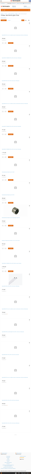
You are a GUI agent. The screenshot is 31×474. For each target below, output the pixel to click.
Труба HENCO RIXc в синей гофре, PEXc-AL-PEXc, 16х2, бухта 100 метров (13, 331)
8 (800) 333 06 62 (3, 454)
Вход (25, 3)
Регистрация (28, 3)
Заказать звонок (4, 453)
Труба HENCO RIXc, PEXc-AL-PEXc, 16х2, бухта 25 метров (10, 354)
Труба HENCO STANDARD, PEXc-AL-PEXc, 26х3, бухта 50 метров (11, 126)
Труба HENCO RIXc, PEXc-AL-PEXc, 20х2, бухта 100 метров (10, 80)
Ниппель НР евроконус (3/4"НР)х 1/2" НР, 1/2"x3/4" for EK (11, 240)
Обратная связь (19, 453)
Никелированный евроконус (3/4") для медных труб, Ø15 (11, 217)
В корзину (10, 65)
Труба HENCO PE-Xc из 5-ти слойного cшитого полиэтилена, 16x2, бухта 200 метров (15, 377)
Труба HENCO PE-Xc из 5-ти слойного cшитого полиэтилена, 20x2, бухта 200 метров (15, 35)
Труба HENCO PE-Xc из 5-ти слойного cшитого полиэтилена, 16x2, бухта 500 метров (15, 308)
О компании (3, 3)
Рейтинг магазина (23, 456)
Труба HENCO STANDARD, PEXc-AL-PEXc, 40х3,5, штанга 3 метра (11, 263)
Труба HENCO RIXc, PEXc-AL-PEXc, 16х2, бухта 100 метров (10, 286)
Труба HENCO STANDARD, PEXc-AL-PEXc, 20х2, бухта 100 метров (11, 57)
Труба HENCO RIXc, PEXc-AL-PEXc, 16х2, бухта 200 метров (10, 423)
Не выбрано (13, 3)
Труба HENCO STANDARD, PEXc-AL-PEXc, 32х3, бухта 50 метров (11, 149)
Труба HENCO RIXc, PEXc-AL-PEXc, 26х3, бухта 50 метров (10, 400)
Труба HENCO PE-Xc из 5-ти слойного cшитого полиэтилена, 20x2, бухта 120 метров (15, 103)
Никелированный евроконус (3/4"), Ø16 (8, 194)
